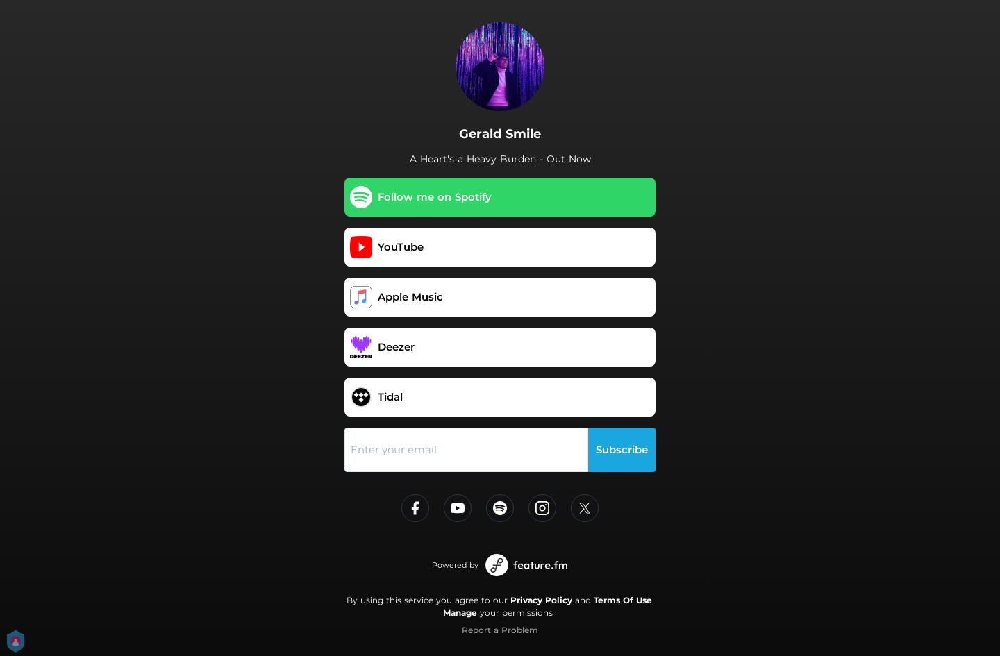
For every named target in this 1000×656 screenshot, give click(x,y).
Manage (460, 612)
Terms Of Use (623, 600)
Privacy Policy (541, 600)
